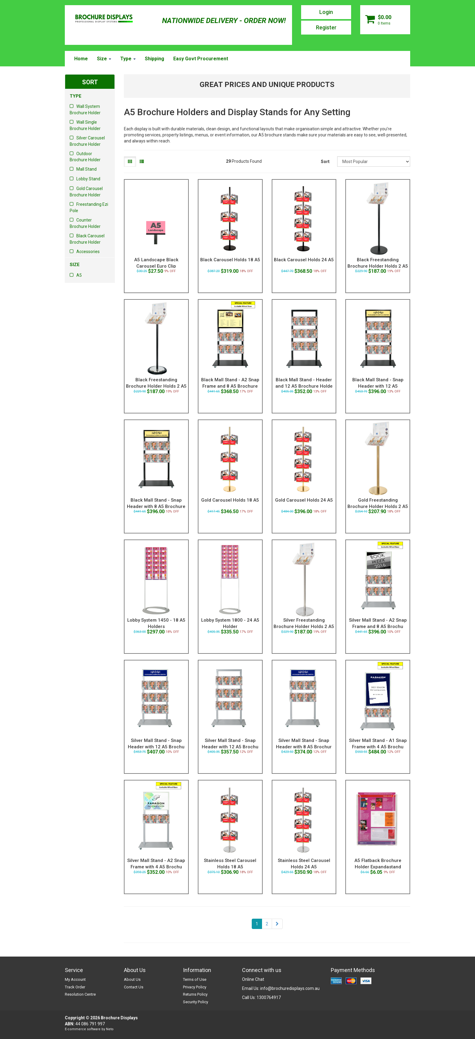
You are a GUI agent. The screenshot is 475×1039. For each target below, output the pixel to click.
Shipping (154, 59)
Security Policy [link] (195, 1002)
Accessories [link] (88, 251)
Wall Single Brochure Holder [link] (85, 125)
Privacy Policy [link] (194, 987)
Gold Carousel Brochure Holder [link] (86, 191)
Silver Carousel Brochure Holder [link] (87, 141)
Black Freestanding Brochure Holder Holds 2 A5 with (156, 386)
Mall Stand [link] (86, 169)
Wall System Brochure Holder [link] (85, 109)
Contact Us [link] (133, 987)
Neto (110, 1029)
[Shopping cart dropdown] (385, 19)
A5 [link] (79, 275)
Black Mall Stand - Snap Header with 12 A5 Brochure (378, 386)
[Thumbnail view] (130, 161)
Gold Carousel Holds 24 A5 (304, 500)
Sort (325, 161)
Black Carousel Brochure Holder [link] (87, 239)
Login (326, 12)
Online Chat (253, 979)
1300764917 (269, 997)
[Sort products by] (373, 161)
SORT (90, 82)
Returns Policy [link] (195, 994)
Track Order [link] (75, 987)
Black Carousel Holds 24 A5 (304, 259)
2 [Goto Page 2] (267, 923)
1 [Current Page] (257, 923)
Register (326, 27)
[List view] (142, 161)
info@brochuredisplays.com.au (290, 988)
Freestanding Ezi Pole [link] (89, 207)
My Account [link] (75, 979)
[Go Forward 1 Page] (277, 924)
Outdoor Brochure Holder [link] (85, 156)
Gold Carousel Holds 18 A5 (230, 500)
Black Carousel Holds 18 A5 (230, 259)
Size (104, 59)
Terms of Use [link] (194, 979)
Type (128, 59)
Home (81, 59)
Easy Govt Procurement (200, 59)
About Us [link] (132, 979)
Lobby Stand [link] (88, 178)
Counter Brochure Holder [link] (85, 223)
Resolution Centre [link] (80, 994)
